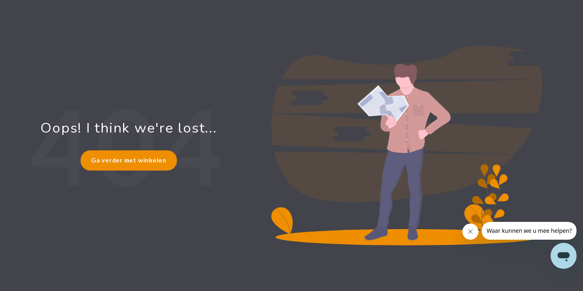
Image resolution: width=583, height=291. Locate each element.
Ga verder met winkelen (128, 160)
